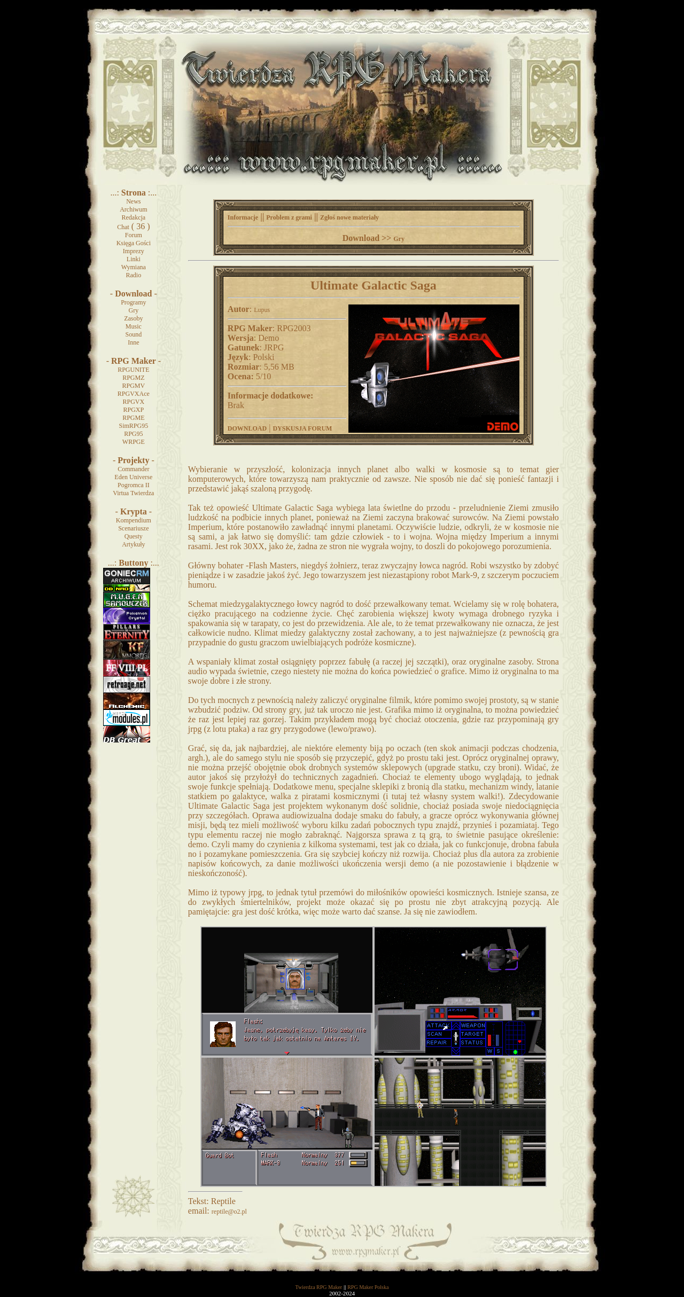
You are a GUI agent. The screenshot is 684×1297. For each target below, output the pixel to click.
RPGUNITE (133, 369)
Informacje (243, 217)
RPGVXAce (134, 393)
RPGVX (133, 401)
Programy (133, 302)
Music (134, 326)
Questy (134, 536)
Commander (133, 469)
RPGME (133, 417)
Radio (134, 275)
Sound (133, 334)
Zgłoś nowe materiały (349, 217)
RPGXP (133, 409)
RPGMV (133, 385)
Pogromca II (134, 485)
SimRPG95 (133, 425)
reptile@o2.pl (229, 1211)
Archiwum (133, 209)
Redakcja (134, 217)
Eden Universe (133, 477)
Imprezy (133, 251)
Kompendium (133, 520)
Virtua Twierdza (133, 493)
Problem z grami (289, 217)
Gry (134, 310)
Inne (133, 342)
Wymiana (133, 267)
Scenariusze (133, 528)
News (133, 201)
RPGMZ (133, 377)
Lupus (262, 310)
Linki (134, 259)
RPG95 (133, 433)
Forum (133, 235)
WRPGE (133, 442)
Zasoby (133, 318)
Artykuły (133, 544)
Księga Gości (133, 243)
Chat (123, 227)
